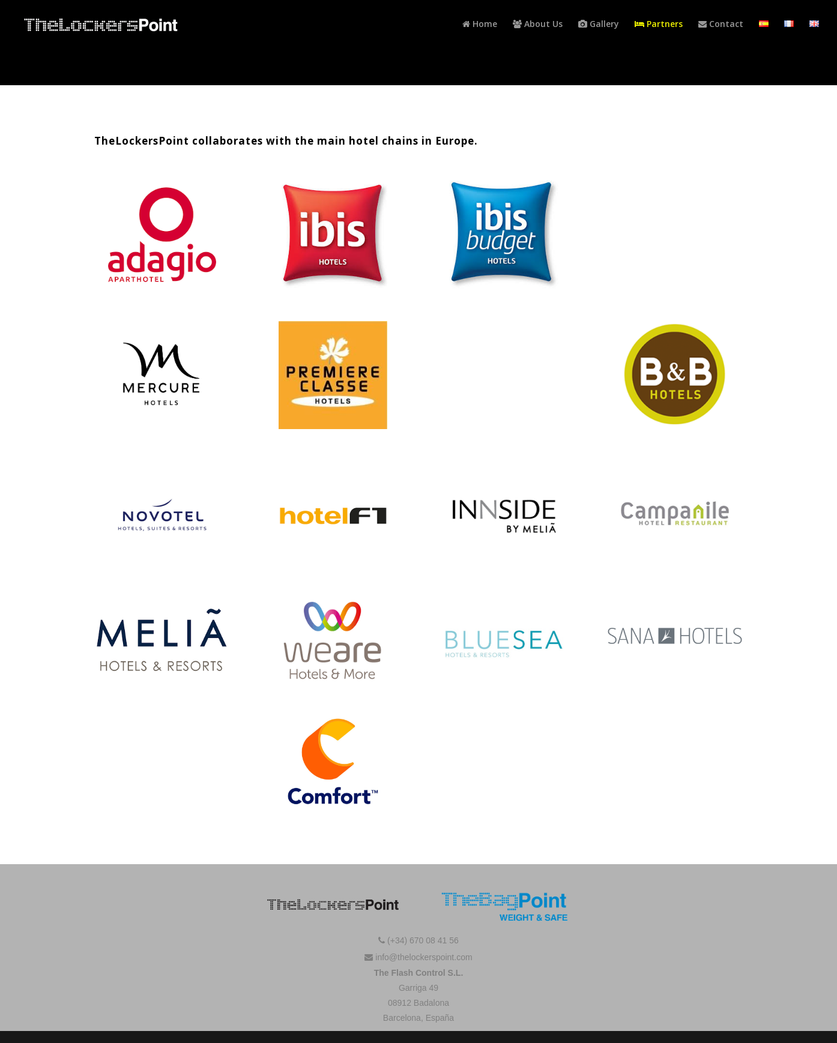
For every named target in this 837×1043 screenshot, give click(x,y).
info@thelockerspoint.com (418, 957)
